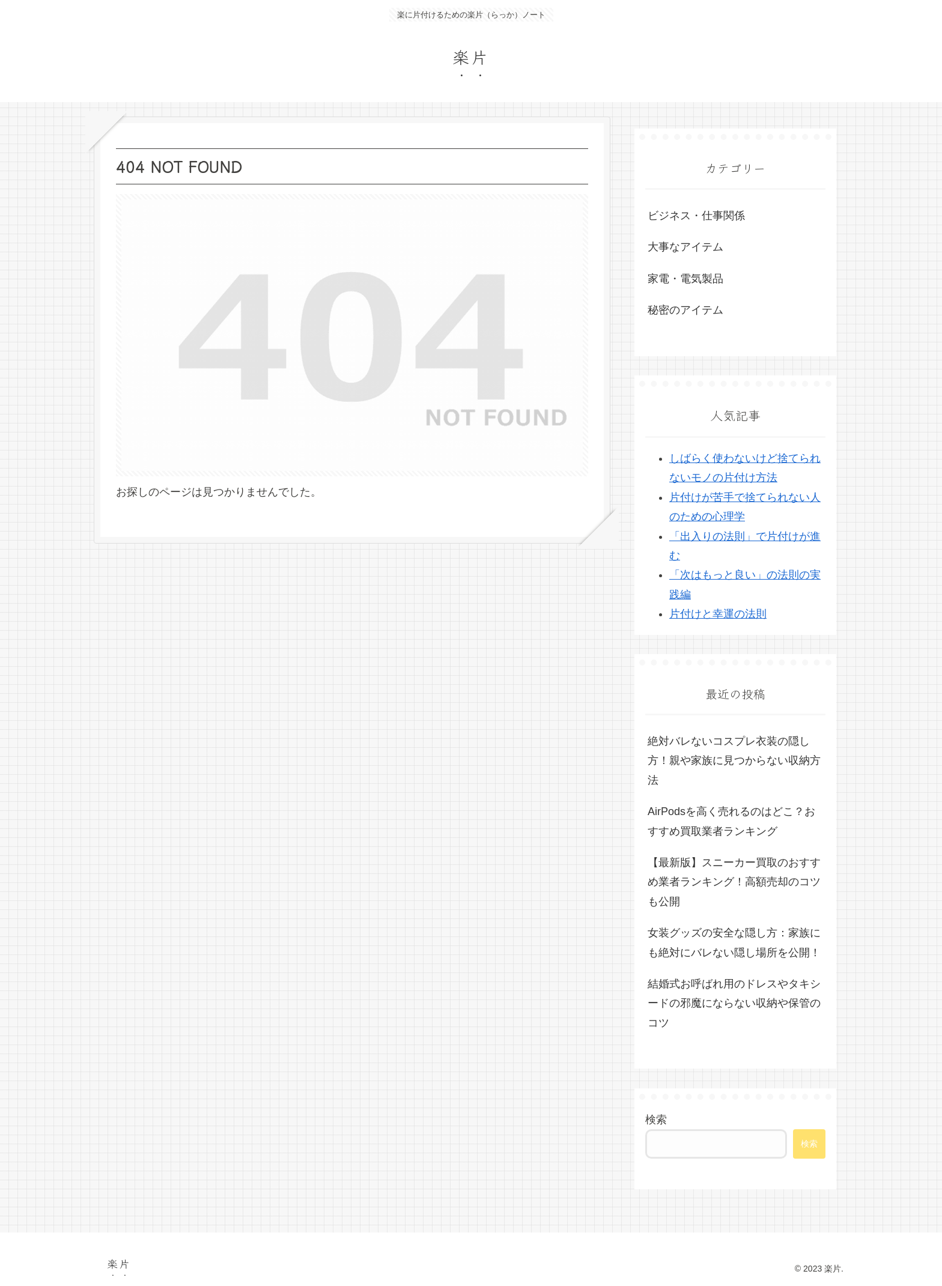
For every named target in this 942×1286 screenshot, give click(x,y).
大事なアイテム (685, 247)
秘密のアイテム (685, 310)
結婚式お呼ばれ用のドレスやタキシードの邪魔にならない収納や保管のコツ (734, 1003)
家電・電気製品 (685, 279)
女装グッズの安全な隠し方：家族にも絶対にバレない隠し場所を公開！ (734, 942)
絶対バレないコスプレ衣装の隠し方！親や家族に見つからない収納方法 (734, 760)
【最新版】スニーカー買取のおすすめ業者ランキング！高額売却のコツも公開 (734, 882)
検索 (656, 1120)
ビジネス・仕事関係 (696, 216)
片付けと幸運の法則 (718, 614)
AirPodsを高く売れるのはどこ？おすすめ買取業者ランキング (731, 821)
